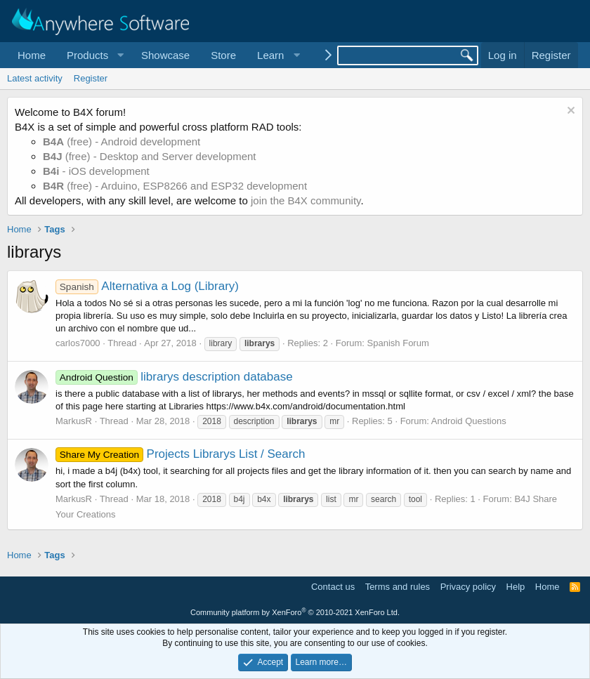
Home (32, 55)
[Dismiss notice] (569, 112)
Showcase (165, 55)
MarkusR (73, 421)
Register (90, 78)
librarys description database (174, 376)
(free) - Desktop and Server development (149, 156)
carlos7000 (77, 343)
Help (515, 586)
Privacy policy (468, 586)
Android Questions (468, 421)
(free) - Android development (121, 141)
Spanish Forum (398, 343)
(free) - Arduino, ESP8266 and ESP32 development (175, 186)
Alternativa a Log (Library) (147, 286)
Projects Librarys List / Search (180, 454)
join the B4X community (305, 200)
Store (223, 55)
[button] (93, 55)
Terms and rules (397, 586)
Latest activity (35, 78)
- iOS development (96, 171)
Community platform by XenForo (295, 612)
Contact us (333, 586)
